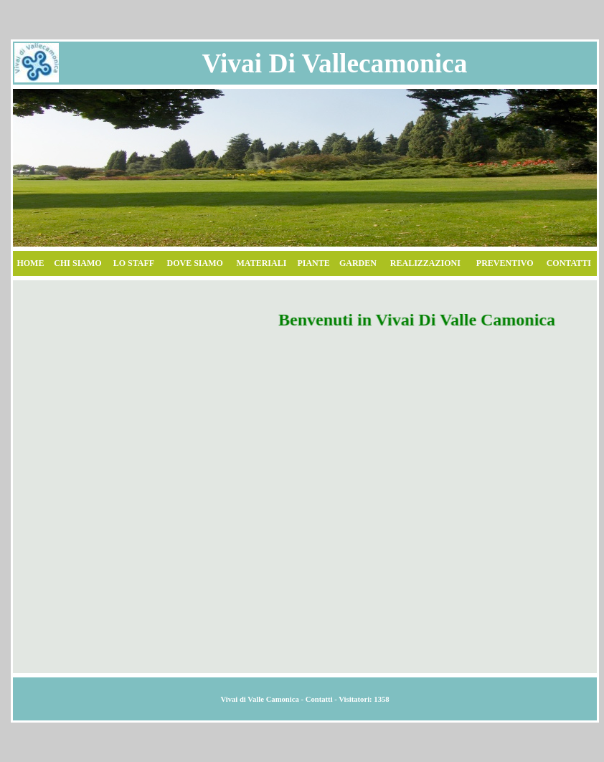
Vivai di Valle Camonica (259, 699)
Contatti (319, 699)
